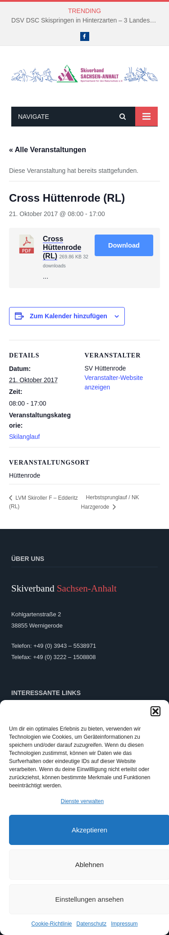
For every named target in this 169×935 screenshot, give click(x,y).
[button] (155, 711)
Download (124, 245)
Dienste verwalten (82, 801)
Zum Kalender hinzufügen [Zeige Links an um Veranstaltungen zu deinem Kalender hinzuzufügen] (68, 316)
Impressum (124, 924)
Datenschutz (92, 924)
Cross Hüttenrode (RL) (62, 247)
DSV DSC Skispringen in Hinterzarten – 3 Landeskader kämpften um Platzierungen (86, 20)
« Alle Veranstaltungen (47, 150)
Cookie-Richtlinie (51, 924)
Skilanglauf (24, 436)
